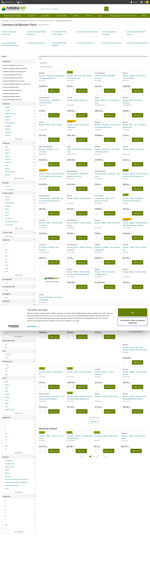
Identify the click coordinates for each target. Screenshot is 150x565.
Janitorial (76, 16)
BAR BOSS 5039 (10, 172)
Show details (32, 561)
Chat (19, 2)
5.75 (6, 262)
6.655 (6, 265)
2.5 (6, 516)
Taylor (7, 215)
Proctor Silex (9, 225)
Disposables (45, 16)
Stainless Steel (9, 410)
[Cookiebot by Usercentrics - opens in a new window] (13, 561)
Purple (7, 385)
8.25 (6, 330)
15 (5, 449)
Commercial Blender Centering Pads (14, 72)
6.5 (6, 509)
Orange (7, 394)
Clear (6, 388)
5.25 (6, 256)
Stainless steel (9, 464)
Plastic (7, 470)
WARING (7, 107)
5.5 (6, 320)
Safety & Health (61, 16)
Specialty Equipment (11, 222)
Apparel (100, 16)
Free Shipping (9, 189)
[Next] (106, 456)
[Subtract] (46, 91)
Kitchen (88, 16)
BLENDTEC (8, 117)
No (6, 347)
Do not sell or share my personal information (133, 556)
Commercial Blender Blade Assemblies (14, 68)
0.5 (6, 434)
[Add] (46, 89)
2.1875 (7, 368)
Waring (7, 197)
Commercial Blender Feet (36, 43)
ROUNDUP (8, 126)
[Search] (106, 9)
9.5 (6, 243)
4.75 (6, 371)
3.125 (6, 365)
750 (6, 283)
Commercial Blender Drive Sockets (13, 81)
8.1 (6, 253)
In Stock (7, 186)
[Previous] (82, 456)
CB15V (7, 153)
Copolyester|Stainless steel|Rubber (16, 482)
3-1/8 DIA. (8, 355)
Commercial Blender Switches (137, 43)
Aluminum (8, 476)
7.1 (6, 326)
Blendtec (8, 206)
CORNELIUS (8, 132)
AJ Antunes (8, 218)
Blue (6, 391)
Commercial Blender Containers (12, 78)
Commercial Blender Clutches (87, 32)
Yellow (7, 397)
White (7, 403)
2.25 (6, 437)
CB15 (6, 147)
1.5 (6, 440)
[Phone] (2, 2)
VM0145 (7, 169)
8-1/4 (6, 358)
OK (132, 547)
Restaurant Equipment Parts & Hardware (122, 16)
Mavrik (7, 209)
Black (6, 382)
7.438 (6, 268)
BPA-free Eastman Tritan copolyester (16, 479)
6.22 (6, 271)
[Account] (131, 2)
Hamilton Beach (10, 203)
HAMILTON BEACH (10, 113)
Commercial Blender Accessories (13, 65)
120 (6, 297)
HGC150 (7, 175)
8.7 (6, 259)
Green (7, 400)
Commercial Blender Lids (85, 43)
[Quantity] (42, 91)
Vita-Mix (7, 200)
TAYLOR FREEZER (10, 123)
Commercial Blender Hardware (12, 90)
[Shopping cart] (141, 2)
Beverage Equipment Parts (45, 21)
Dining (144, 16)
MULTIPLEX (8, 129)
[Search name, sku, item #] (71, 9)
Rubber (7, 473)
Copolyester (9, 461)
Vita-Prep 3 (8, 162)
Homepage (5, 21)
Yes (6, 344)
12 (5, 528)
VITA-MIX (7, 110)
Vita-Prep (8, 159)
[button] (144, 2)
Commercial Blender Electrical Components (16, 84)
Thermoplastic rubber (12, 485)
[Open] (34, 104)
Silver (7, 406)
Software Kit (9, 236)
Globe (7, 212)
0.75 (6, 446)
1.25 (6, 333)
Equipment (31, 16)
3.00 (6, 290)
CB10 (6, 165)
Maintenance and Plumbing (12, 16)
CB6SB (7, 156)
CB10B (7, 150)
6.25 (6, 250)
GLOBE (7, 120)
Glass (6, 489)
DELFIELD (7, 135)
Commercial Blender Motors (112, 43)
